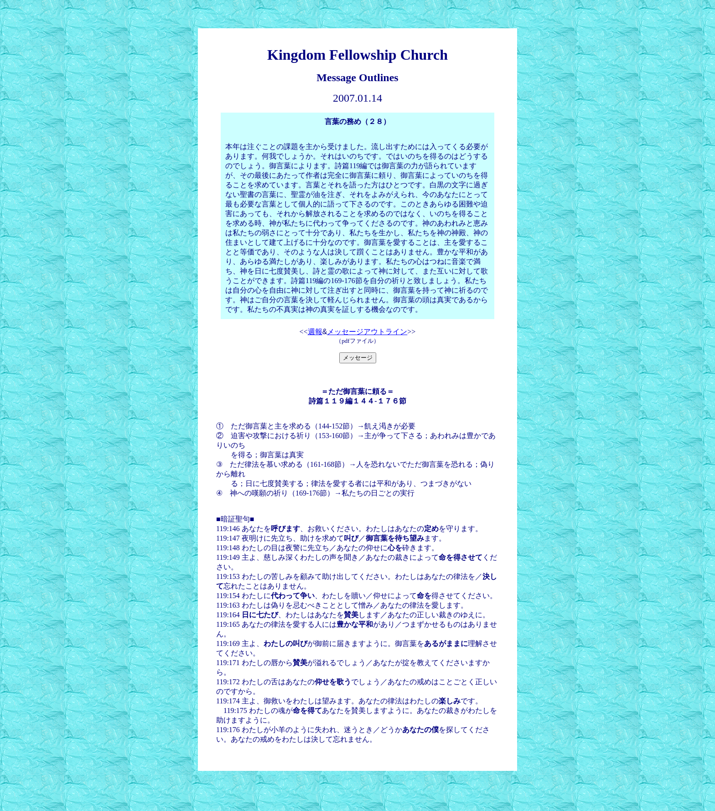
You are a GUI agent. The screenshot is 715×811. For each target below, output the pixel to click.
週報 (315, 332)
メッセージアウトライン (367, 332)
